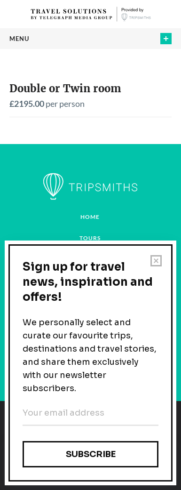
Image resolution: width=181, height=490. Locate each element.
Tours (90, 237)
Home (90, 216)
